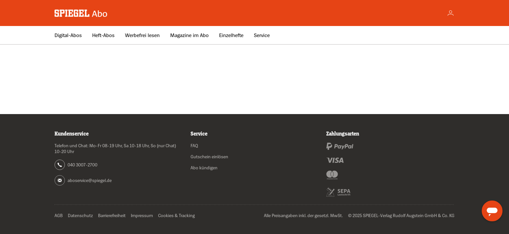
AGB (59, 215)
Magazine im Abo (189, 35)
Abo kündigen (204, 167)
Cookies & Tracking (176, 215)
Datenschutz (80, 215)
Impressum (142, 215)
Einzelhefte (231, 35)
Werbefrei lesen (142, 35)
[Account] (450, 13)
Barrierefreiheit (112, 215)
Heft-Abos (103, 35)
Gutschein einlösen (209, 156)
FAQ (194, 145)
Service (262, 35)
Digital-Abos (68, 35)
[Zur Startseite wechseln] (81, 13)
